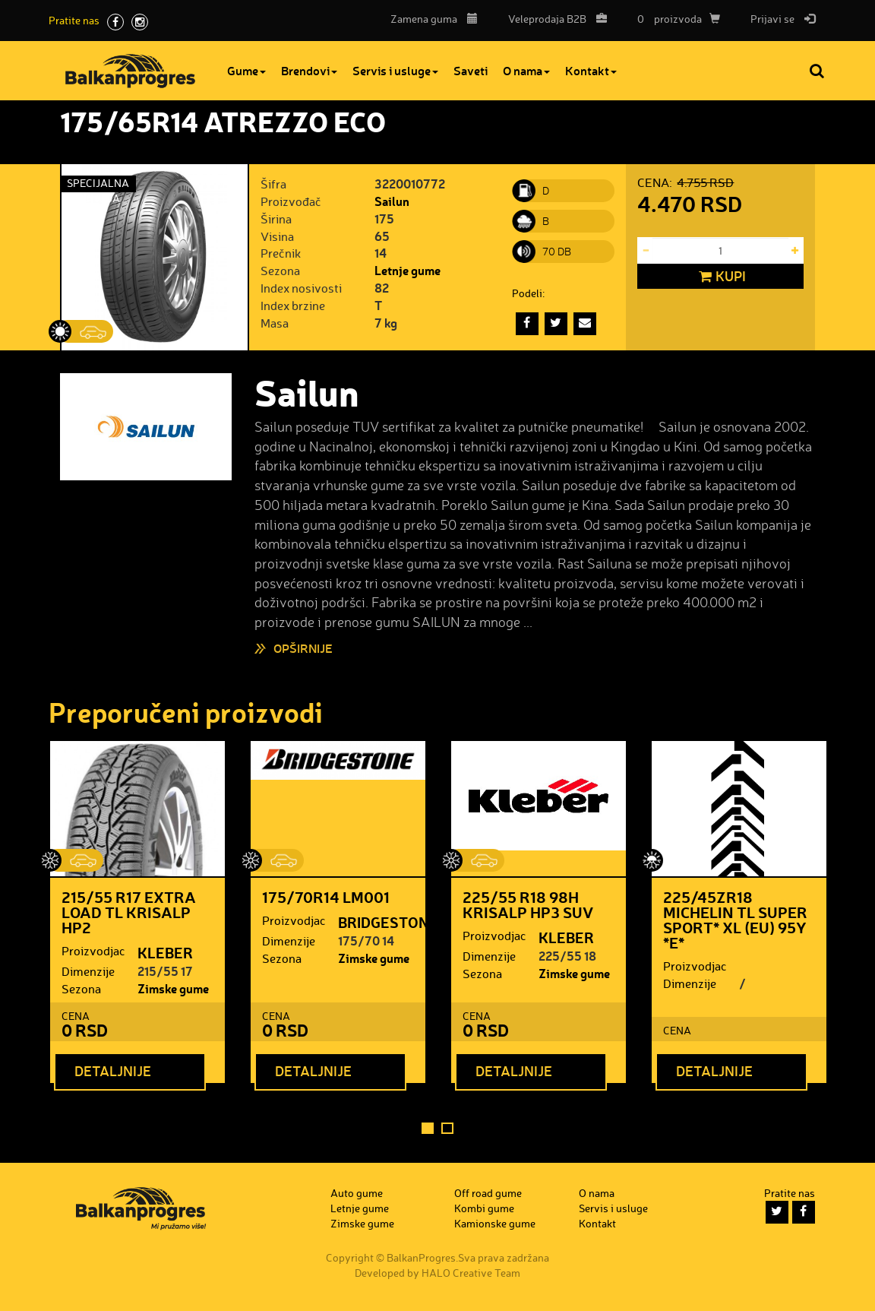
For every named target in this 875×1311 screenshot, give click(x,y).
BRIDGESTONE (388, 922)
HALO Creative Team (471, 1272)
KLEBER (165, 952)
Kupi (720, 276)
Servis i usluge (395, 70)
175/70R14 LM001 (326, 897)
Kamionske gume (494, 1223)
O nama (526, 70)
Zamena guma (434, 18)
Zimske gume (173, 988)
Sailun (391, 201)
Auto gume (356, 1192)
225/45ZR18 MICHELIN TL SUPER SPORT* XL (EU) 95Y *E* (735, 919)
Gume (246, 70)
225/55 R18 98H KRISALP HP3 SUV (528, 904)
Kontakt (591, 70)
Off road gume (488, 1192)
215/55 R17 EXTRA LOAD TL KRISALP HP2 (129, 912)
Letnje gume (407, 270)
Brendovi (309, 70)
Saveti (470, 70)
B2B (554, 18)
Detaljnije (112, 1071)
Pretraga (818, 70)
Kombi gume (484, 1208)
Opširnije (303, 648)
